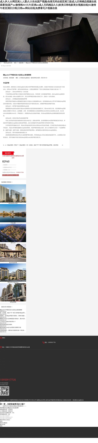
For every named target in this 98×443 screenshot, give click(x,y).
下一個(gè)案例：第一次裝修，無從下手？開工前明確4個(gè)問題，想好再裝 (40, 145)
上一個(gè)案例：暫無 (10, 145)
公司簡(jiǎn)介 (4, 372)
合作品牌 (2, 356)
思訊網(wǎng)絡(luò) (78, 400)
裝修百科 (2, 369)
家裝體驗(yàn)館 (4, 355)
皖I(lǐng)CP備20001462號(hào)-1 (54, 400)
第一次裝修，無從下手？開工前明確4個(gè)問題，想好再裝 (12, 313)
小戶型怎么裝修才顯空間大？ (8, 321)
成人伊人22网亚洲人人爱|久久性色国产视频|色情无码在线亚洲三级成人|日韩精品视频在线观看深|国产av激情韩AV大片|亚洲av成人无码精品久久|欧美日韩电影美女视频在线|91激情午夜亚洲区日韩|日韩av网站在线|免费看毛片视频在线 (48, 5)
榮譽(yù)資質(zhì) (4, 375)
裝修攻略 (21, 62)
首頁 (15, 62)
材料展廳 (2, 358)
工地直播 (2, 367)
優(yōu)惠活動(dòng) (5, 361)
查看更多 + (9, 182)
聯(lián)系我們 (4, 377)
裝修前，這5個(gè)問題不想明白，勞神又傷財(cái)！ (13, 316)
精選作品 (2, 350)
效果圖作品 (3, 353)
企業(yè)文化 (3, 374)
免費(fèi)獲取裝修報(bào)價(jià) (10, 175)
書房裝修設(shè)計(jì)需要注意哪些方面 (11, 327)
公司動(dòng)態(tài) (5, 366)
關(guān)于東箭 (4, 370)
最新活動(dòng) (4, 359)
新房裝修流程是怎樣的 (6, 324)
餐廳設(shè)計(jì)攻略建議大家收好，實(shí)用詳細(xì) (13, 318)
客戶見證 (2, 363)
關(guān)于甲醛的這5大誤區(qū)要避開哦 (37, 62)
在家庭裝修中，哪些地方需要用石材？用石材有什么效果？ (12, 330)
